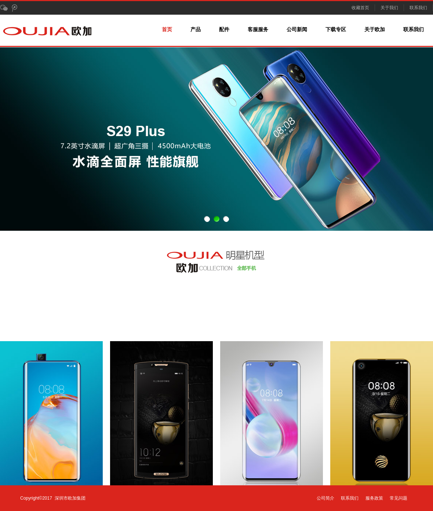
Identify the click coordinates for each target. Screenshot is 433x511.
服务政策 (374, 498)
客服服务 (258, 29)
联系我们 (418, 7)
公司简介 (325, 498)
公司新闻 (297, 29)
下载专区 (335, 29)
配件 (224, 29)
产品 (195, 29)
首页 (167, 29)
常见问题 (398, 498)
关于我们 (389, 7)
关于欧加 (374, 29)
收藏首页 (360, 7)
